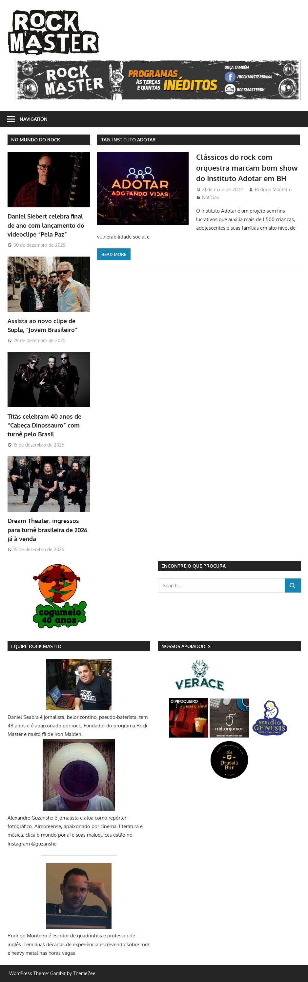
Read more (113, 254)
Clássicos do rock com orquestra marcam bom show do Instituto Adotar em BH (247, 167)
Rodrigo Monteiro (273, 189)
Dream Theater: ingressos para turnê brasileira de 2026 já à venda (48, 529)
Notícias (210, 197)
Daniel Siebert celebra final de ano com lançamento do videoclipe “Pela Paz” (46, 225)
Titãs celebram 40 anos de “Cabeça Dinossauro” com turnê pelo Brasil (44, 425)
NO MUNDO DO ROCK (35, 139)
